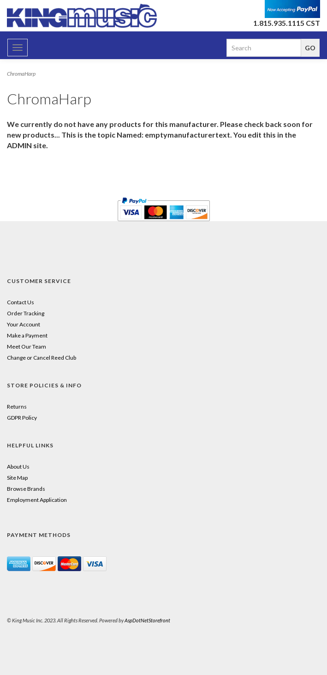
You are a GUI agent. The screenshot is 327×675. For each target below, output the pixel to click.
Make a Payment (27, 335)
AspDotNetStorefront (147, 620)
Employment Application (37, 499)
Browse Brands (26, 488)
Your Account (23, 324)
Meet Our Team (26, 346)
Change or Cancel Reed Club (41, 357)
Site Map (17, 477)
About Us (18, 466)
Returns (17, 406)
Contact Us (20, 302)
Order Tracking (25, 313)
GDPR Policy (22, 417)
